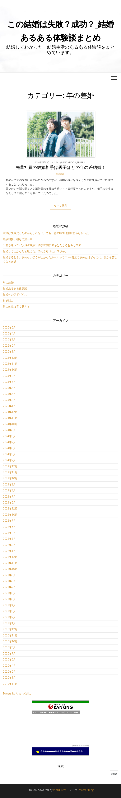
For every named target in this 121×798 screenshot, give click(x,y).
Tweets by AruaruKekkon (18, 693)
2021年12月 (10, 557)
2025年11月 (10, 363)
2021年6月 (9, 593)
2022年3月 (9, 538)
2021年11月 (10, 563)
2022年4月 (9, 533)
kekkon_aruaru (76, 162)
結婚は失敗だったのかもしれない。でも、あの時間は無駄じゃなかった (46, 233)
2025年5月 (9, 394)
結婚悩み (8, 300)
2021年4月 (9, 605)
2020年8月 (9, 647)
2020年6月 (9, 659)
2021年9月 (9, 575)
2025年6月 (9, 388)
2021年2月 (9, 617)
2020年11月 (10, 635)
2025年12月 (10, 357)
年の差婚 (60, 174)
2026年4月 (9, 333)
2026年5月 (9, 327)
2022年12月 (10, 508)
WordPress (60, 790)
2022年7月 (9, 520)
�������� (80, 745)
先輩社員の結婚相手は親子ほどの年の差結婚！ (60, 167)
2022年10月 (10, 514)
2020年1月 (9, 677)
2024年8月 (9, 436)
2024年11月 (10, 418)
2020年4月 (9, 665)
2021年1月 (9, 623)
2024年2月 (9, 460)
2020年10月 (10, 641)
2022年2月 (9, 545)
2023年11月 (10, 472)
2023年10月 (10, 478)
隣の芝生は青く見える (16, 306)
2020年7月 (9, 653)
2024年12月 (10, 412)
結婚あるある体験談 (15, 288)
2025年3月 (9, 400)
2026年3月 (9, 339)
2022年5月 (9, 527)
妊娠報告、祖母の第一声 (17, 239)
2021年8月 (9, 581)
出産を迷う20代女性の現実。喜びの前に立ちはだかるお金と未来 (42, 245)
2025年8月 (9, 382)
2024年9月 (9, 430)
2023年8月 (9, 490)
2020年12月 (10, 629)
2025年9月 (9, 376)
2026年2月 (9, 345)
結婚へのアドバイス (15, 294)
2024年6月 (9, 448)
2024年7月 (9, 442)
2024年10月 (10, 424)
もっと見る (60, 205)
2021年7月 (9, 587)
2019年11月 (10, 683)
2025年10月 (10, 369)
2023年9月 (9, 484)
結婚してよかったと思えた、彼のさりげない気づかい (35, 251)
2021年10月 (10, 569)
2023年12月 (10, 466)
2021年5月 (9, 599)
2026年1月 (9, 351)
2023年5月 (9, 502)
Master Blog (86, 790)
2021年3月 (9, 611)
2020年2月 (9, 671)
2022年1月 (9, 551)
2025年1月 (9, 406)
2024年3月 (9, 454)
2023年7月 (9, 496)
